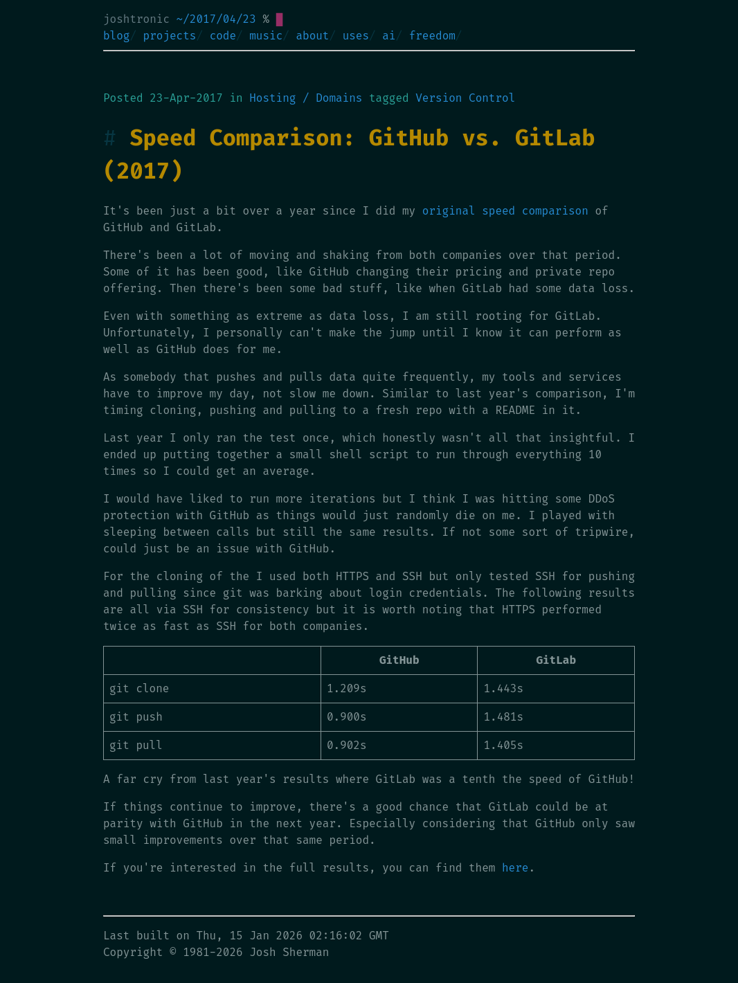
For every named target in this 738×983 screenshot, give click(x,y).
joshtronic (136, 19)
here (515, 867)
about (312, 35)
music (265, 35)
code (223, 35)
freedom (432, 35)
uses (356, 35)
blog (116, 35)
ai (388, 35)
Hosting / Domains (305, 98)
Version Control (465, 98)
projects (170, 35)
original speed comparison (505, 211)
